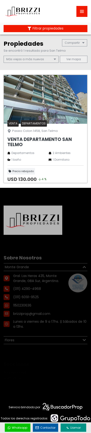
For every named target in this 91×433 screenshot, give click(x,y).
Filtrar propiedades (45, 28)
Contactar (45, 428)
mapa (73, 59)
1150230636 (22, 311)
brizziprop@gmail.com (31, 320)
